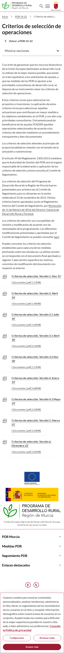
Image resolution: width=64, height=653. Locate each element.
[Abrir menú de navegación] (47, 6)
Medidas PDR (32, 546)
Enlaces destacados (32, 565)
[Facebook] (28, 585)
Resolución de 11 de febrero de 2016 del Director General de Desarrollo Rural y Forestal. (31, 209)
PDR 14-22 (24, 17)
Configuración (17, 638)
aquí (56, 236)
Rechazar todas (47, 638)
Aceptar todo (32, 647)
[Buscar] (41, 6)
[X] (36, 585)
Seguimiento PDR (32, 556)
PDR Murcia (32, 537)
